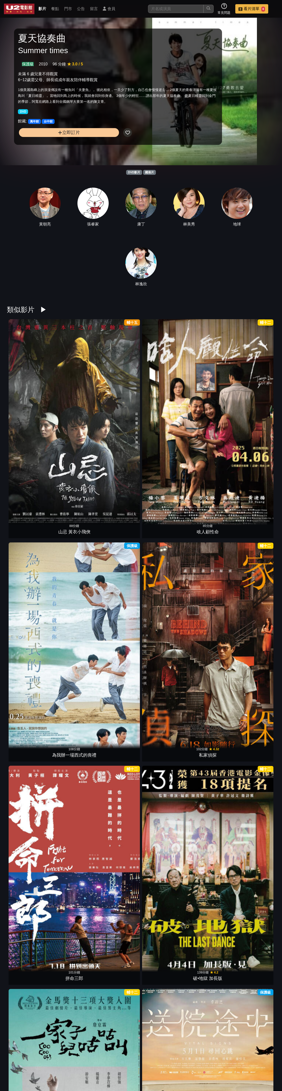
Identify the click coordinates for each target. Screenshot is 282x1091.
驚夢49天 (210, 627)
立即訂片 (49, 149)
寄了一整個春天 (72, 627)
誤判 (164, 546)
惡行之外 (210, 465)
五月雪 (164, 707)
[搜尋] (176, 9)
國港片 (149, 172)
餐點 (55, 9)
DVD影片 (134, 172)
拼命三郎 (210, 385)
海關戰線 (164, 787)
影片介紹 (150, 1062)
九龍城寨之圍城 (209, 868)
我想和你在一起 (26, 787)
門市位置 (198, 1062)
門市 (68, 9)
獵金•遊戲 (164, 465)
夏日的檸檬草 (256, 546)
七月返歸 (164, 1029)
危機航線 (72, 707)
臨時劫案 (26, 948)
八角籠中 (26, 868)
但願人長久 (256, 868)
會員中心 (198, 1072)
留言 (94, 9)
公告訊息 (222, 1062)
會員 (109, 9)
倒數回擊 (118, 707)
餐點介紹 (174, 1062)
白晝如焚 (210, 787)
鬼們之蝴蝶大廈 (26, 546)
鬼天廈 (72, 868)
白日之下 (256, 707)
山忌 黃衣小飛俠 (26, 385)
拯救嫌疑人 (118, 868)
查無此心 (164, 948)
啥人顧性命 (72, 385)
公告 (81, 9)
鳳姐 (210, 546)
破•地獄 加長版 (256, 385)
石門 (210, 948)
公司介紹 (174, 1072)
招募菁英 (150, 1072)
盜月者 (164, 868)
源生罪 (118, 948)
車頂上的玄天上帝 (72, 948)
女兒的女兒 (72, 546)
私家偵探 (164, 385)
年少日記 (256, 948)
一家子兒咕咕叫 (26, 465)
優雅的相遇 (118, 627)
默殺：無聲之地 (163, 627)
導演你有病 (26, 627)
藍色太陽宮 (256, 465)
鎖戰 (26, 707)
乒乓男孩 (118, 546)
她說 (118, 787)
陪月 (118, 1029)
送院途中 (72, 465)
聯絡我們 (246, 1062)
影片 (42, 9)
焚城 (256, 627)
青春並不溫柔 (210, 707)
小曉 (256, 787)
